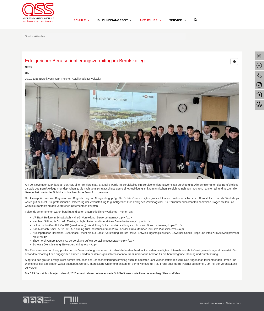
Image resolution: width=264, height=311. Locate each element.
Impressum (217, 303)
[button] (234, 61)
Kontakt (204, 303)
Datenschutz (233, 303)
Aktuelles (148, 20)
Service (175, 20)
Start (28, 36)
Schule (79, 20)
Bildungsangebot (113, 20)
